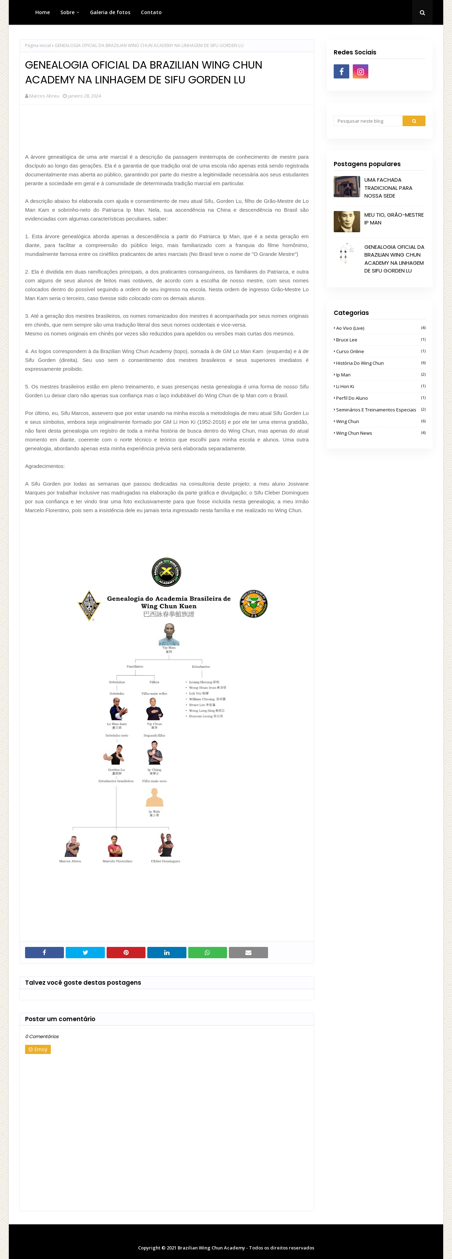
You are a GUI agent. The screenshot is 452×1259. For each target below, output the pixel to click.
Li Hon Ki (381, 386)
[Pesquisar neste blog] (368, 121)
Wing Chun (381, 421)
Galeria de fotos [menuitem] (110, 12)
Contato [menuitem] (151, 12)
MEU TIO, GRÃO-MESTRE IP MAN (394, 219)
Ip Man (381, 374)
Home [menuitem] (42, 12)
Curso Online (381, 351)
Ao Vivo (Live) (381, 328)
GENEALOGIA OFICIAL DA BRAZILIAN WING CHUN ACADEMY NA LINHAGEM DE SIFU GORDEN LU (394, 259)
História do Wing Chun (381, 363)
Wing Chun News (381, 433)
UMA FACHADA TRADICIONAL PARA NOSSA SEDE (388, 187)
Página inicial (38, 45)
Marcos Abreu (44, 96)
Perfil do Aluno (381, 398)
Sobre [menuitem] (67, 12)
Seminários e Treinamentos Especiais (381, 409)
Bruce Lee (381, 339)
